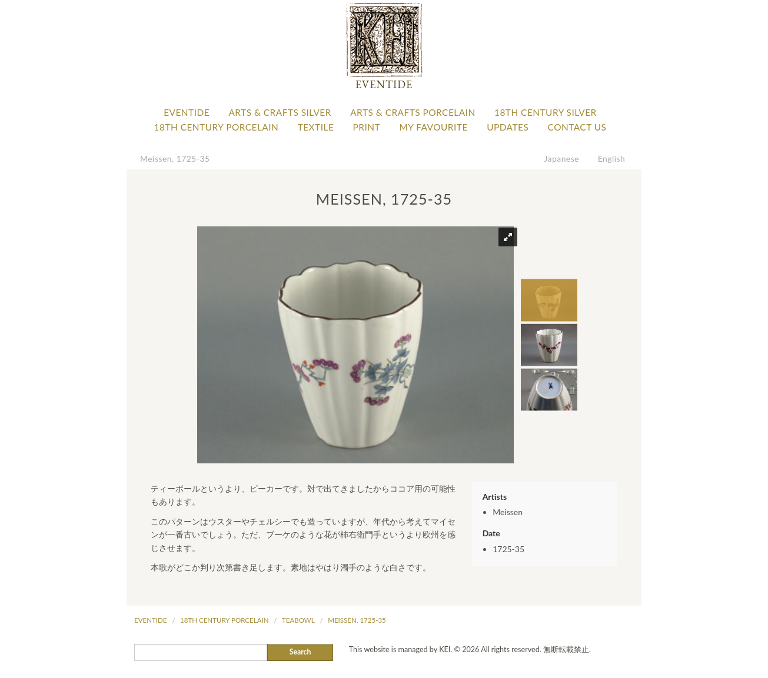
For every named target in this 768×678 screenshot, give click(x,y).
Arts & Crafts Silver (279, 112)
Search (300, 651)
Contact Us (577, 127)
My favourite (433, 127)
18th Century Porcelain (216, 127)
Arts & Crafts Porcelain (412, 112)
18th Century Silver (545, 112)
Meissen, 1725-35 (175, 158)
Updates (507, 127)
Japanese (562, 158)
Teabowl (298, 620)
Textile (316, 127)
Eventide (187, 112)
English (612, 158)
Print (367, 127)
